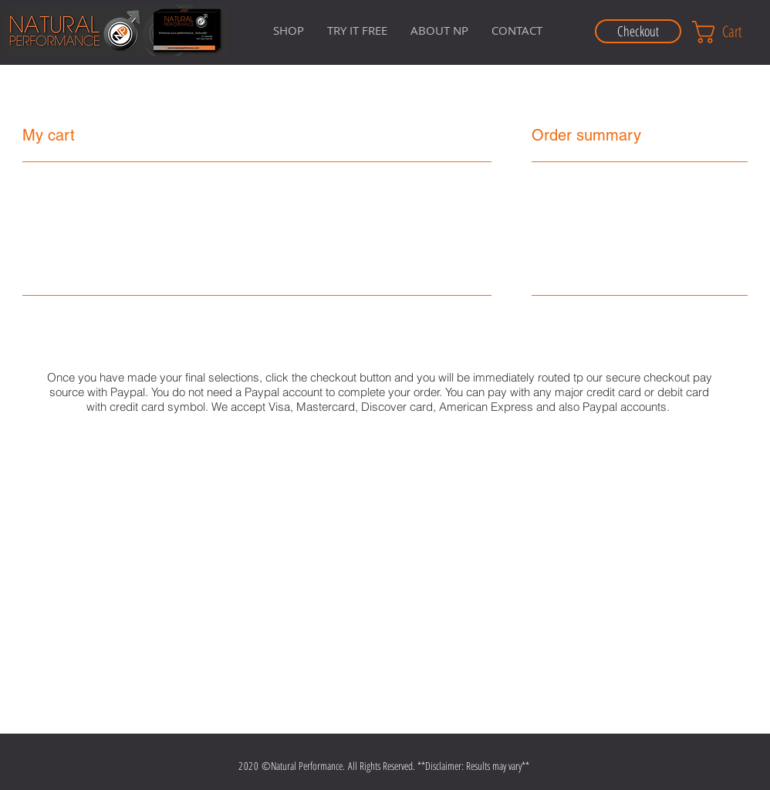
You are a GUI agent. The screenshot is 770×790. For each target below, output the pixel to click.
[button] (439, 30)
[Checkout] (638, 31)
